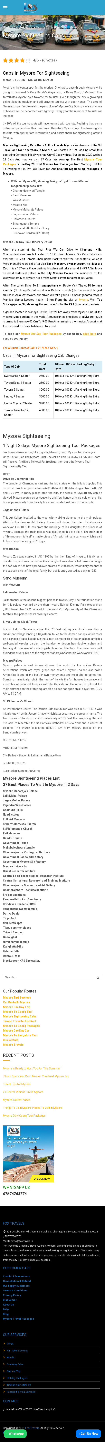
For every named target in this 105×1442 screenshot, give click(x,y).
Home (6, 27)
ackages (41, 333)
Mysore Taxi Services (17, 997)
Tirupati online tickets (19, 1384)
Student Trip (14, 1371)
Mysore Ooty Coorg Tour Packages (24, 1115)
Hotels (10, 1357)
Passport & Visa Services (21, 1391)
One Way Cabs (15, 1364)
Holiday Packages (17, 1378)
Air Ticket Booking (17, 1350)
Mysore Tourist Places (16, 1099)
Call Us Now (88, 1434)
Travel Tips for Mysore (17, 1084)
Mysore (83, 299)
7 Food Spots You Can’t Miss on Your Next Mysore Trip (36, 1076)
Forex (10, 1343)
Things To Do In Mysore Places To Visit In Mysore (32, 1107)
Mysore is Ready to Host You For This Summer (31, 1068)
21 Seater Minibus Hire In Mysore (23, 1092)
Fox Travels (32, 1428)
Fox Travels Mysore (61, 145)
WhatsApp (15, 1434)
